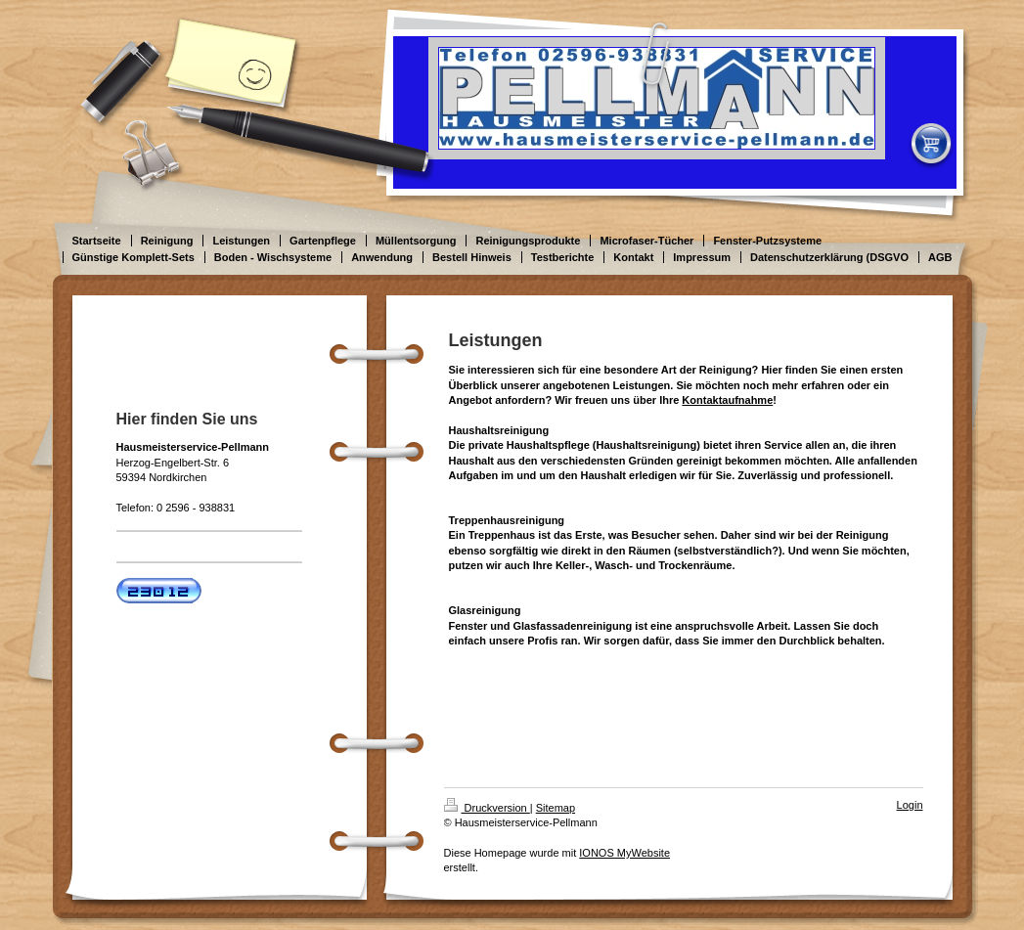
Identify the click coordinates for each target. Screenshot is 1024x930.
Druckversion (487, 808)
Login (910, 805)
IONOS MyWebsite (624, 853)
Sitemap (555, 808)
